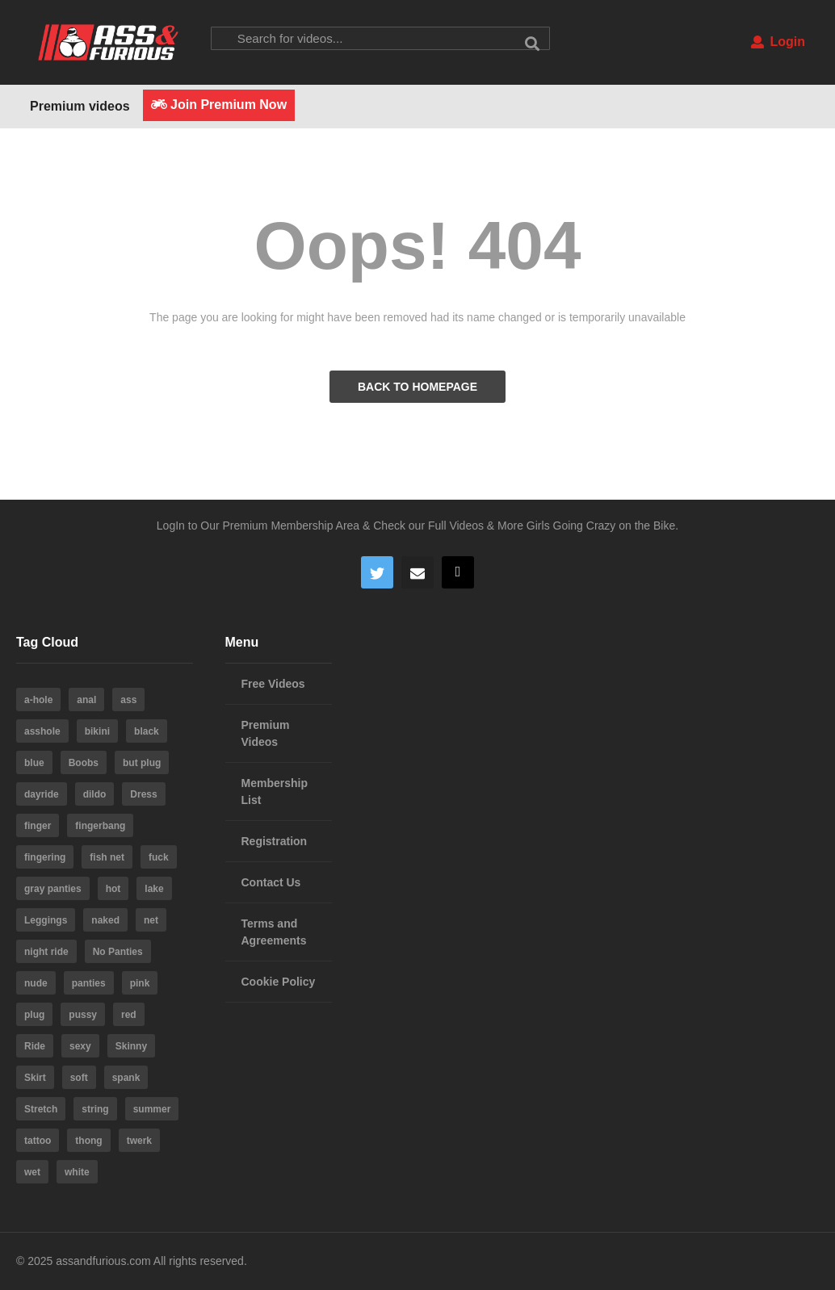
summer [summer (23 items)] (152, 1109)
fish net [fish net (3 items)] (107, 857)
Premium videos (80, 106)
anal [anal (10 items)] (86, 700)
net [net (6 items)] (151, 920)
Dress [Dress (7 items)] (143, 794)
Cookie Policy (278, 981)
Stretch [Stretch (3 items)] (40, 1109)
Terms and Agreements (274, 932)
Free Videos (273, 683)
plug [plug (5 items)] (34, 1014)
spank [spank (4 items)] (126, 1077)
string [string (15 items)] (95, 1109)
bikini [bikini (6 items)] (97, 731)
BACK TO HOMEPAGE (417, 386)
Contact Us (271, 882)
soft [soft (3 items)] (79, 1077)
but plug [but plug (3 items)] (142, 763)
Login (778, 41)
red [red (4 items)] (128, 1014)
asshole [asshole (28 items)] (42, 731)
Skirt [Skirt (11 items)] (35, 1077)
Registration (274, 841)
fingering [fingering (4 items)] (44, 857)
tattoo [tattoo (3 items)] (37, 1140)
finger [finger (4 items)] (37, 825)
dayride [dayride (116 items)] (41, 794)
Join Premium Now (219, 104)
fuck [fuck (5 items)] (159, 857)
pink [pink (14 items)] (140, 983)
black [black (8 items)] (146, 731)
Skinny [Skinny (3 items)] (131, 1046)
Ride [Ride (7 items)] (34, 1046)
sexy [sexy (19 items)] (80, 1046)
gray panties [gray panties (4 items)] (53, 888)
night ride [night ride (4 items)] (46, 951)
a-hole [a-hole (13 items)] (38, 700)
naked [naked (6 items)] (105, 920)
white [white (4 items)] (77, 1172)
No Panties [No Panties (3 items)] (118, 951)
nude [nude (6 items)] (36, 983)
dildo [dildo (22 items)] (95, 794)
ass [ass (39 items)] (128, 700)
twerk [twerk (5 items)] (139, 1140)
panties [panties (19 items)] (89, 983)
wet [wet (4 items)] (32, 1172)
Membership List (274, 791)
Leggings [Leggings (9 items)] (45, 920)
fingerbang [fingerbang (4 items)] (100, 825)
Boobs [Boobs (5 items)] (84, 763)
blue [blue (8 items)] (34, 763)
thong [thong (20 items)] (88, 1140)
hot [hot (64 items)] (113, 888)
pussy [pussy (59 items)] (83, 1014)
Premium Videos (265, 733)
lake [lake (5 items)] (154, 888)
